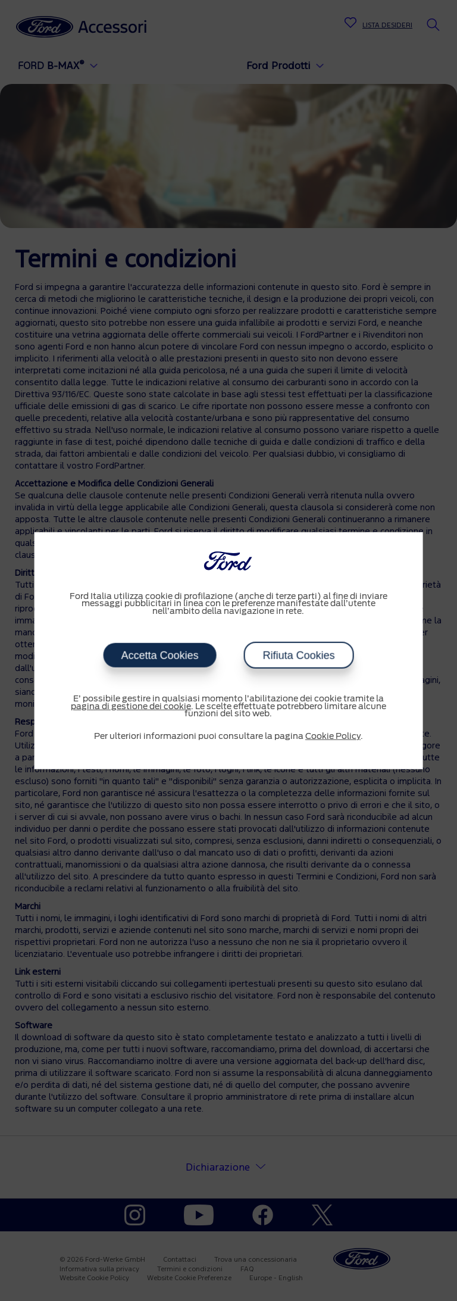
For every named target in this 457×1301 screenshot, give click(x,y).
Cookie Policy (333, 736)
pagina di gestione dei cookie (131, 706)
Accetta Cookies (159, 656)
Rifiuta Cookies (298, 656)
